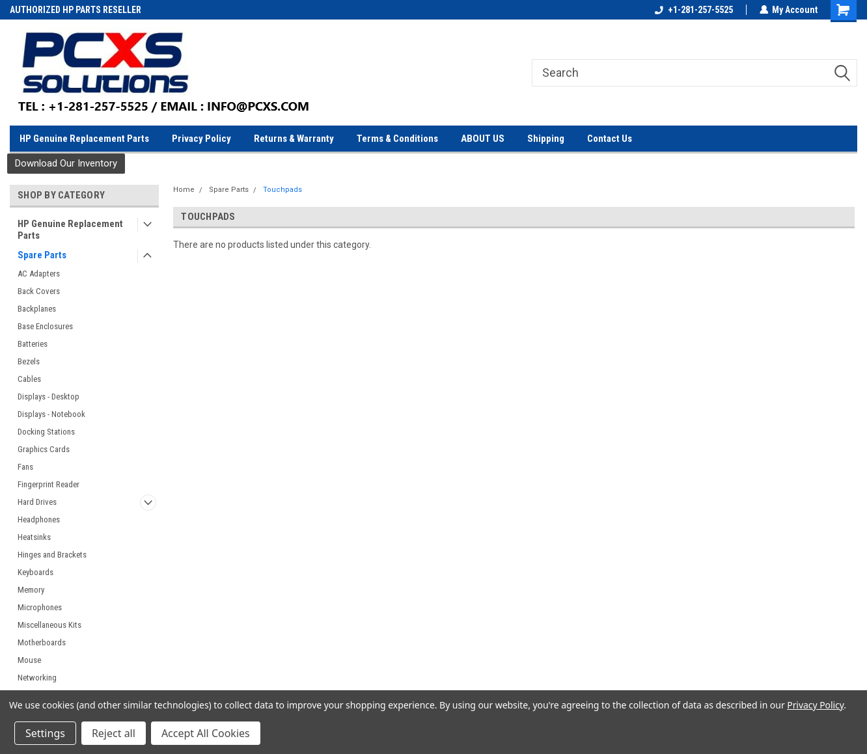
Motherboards (42, 642)
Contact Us (609, 138)
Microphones (40, 607)
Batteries (33, 344)
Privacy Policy (201, 138)
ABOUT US (482, 138)
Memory (31, 590)
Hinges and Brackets (52, 554)
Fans (25, 467)
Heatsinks (34, 537)
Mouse (29, 660)
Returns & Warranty (294, 138)
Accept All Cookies (205, 733)
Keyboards (35, 572)
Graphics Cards (44, 449)
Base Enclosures (45, 326)
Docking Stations (46, 432)
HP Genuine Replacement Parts (84, 138)
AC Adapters (39, 273)
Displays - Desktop (48, 396)
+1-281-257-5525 (693, 10)
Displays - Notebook (51, 414)
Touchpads (282, 189)
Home (184, 189)
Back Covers (39, 291)
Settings (45, 733)
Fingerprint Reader (48, 484)
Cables (29, 379)
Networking (37, 677)
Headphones (39, 519)
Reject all (113, 733)
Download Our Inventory (66, 163)
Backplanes (37, 309)
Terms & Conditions (397, 138)
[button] (66, 164)
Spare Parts (42, 255)
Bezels (29, 361)
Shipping (545, 138)
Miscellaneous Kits (49, 625)
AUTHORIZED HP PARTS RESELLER (75, 10)
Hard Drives (37, 502)
